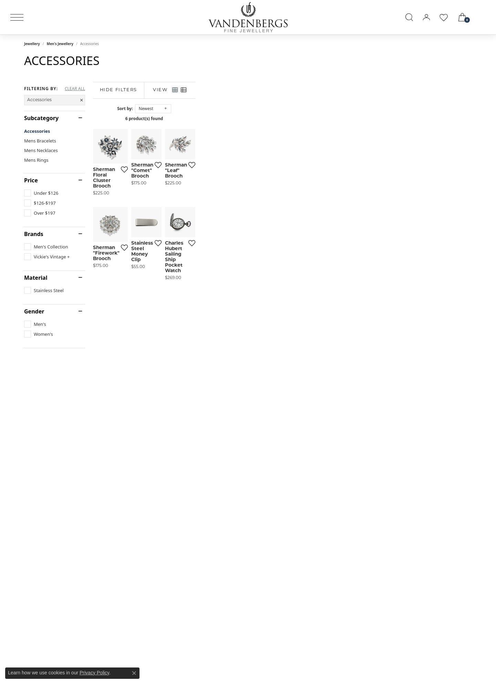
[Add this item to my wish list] (211, 258)
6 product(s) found (282, 118)
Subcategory (41, 118)
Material (35, 277)
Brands (33, 234)
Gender (34, 311)
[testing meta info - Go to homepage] (248, 17)
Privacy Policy (94, 672)
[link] (483, 17)
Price (31, 180)
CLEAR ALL (75, 89)
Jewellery (32, 43)
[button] (409, 17)
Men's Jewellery (59, 43)
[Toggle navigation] (17, 17)
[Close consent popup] (134, 673)
